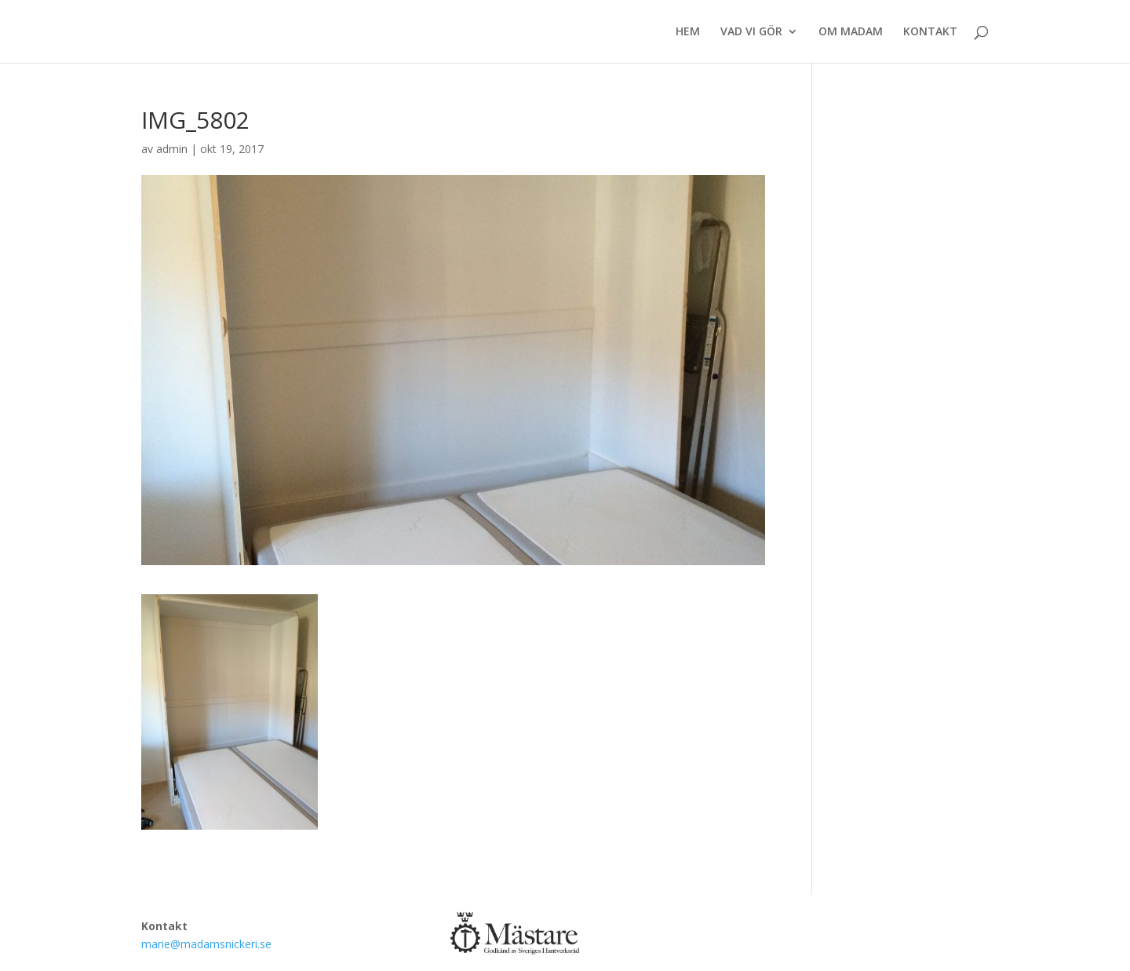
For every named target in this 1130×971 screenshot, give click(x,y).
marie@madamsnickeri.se (206, 943)
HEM (688, 32)
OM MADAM (850, 32)
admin (172, 148)
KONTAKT (930, 32)
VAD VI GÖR (751, 32)
